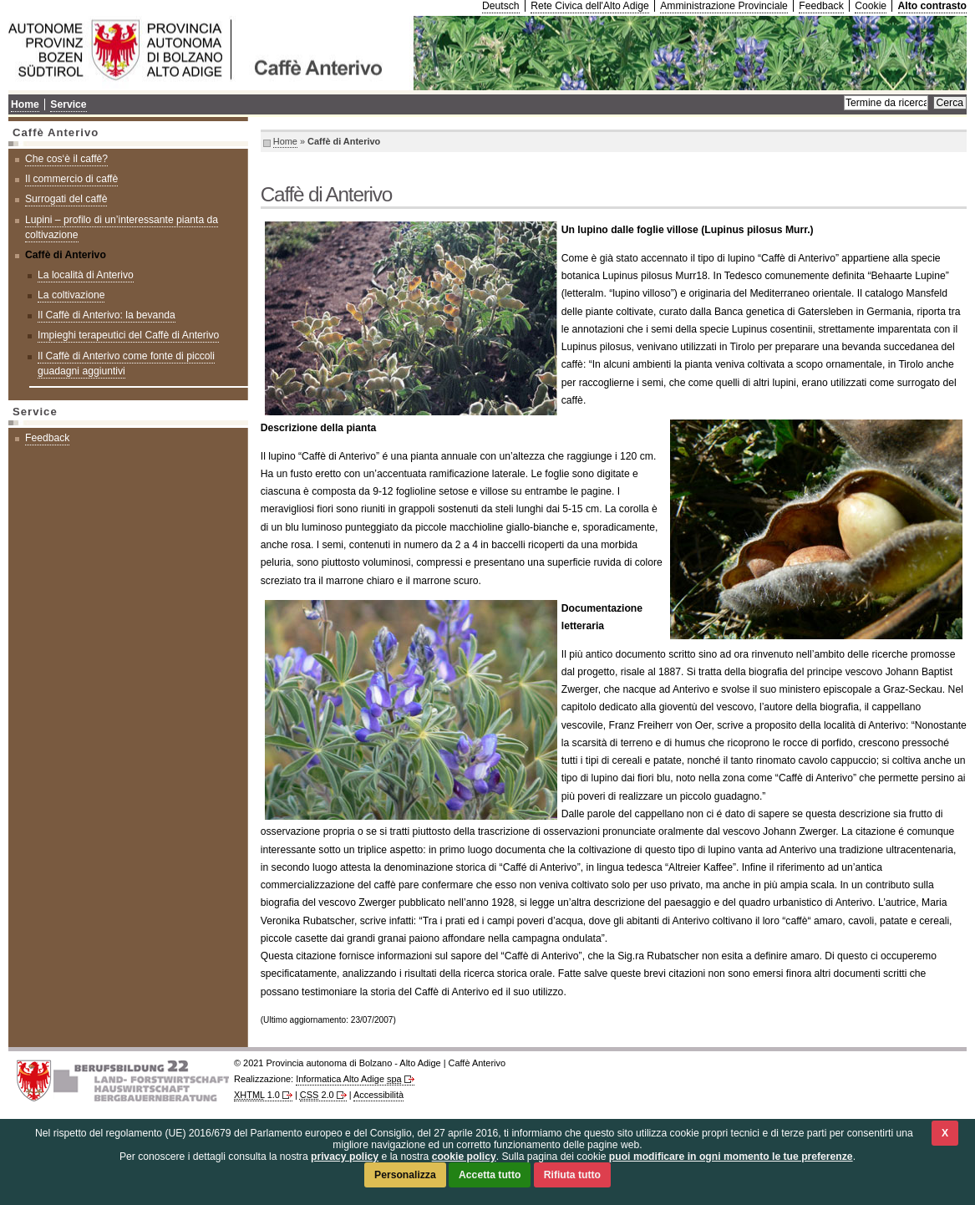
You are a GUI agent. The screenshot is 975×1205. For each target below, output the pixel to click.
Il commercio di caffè (71, 179)
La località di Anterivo (86, 275)
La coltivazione (71, 295)
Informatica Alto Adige (348, 1079)
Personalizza (405, 1175)
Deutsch (501, 6)
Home (285, 141)
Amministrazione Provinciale (724, 6)
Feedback (821, 6)
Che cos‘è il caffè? (66, 159)
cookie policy (464, 1156)
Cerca (950, 103)
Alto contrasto (932, 6)
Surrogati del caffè (66, 199)
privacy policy (344, 1156)
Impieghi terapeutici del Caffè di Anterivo (128, 335)
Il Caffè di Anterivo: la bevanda (106, 315)
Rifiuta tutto (572, 1175)
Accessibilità (378, 1095)
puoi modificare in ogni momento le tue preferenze (731, 1156)
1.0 (257, 1095)
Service (68, 104)
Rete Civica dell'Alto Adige (590, 6)
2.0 (317, 1095)
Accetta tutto (490, 1175)
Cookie (870, 6)
